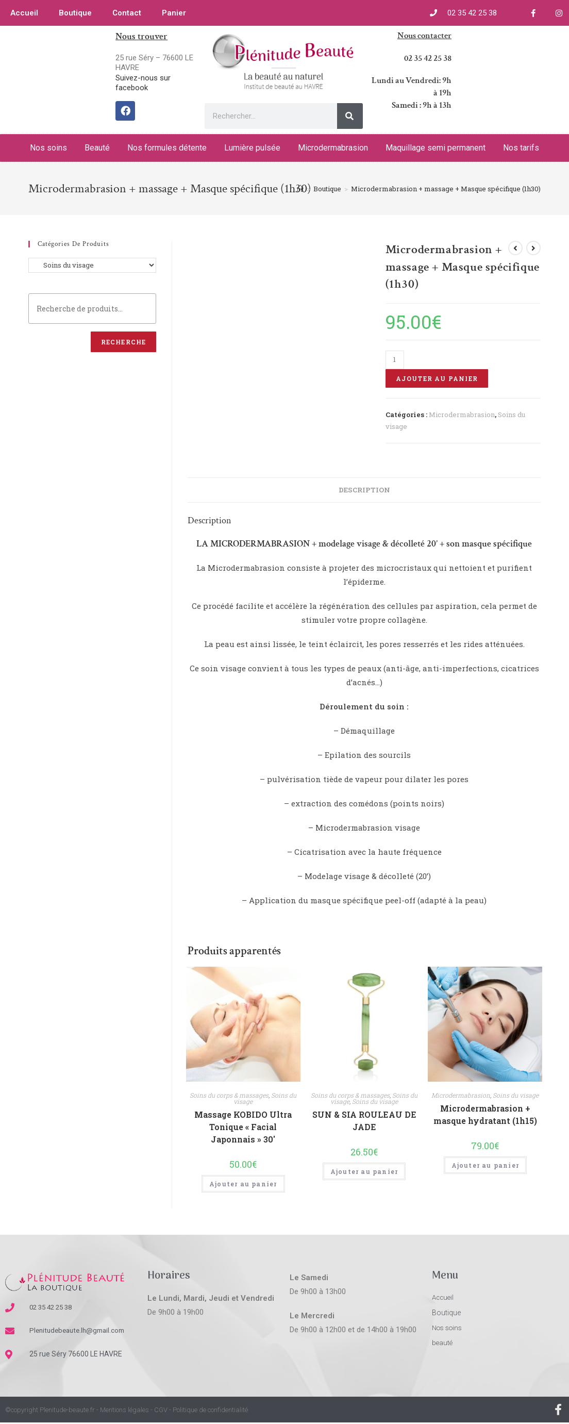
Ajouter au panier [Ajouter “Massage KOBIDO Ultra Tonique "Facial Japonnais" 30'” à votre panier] (243, 1184)
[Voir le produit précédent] (515, 248)
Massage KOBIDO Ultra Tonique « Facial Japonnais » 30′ (243, 1127)
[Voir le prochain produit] (533, 248)
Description (364, 489)
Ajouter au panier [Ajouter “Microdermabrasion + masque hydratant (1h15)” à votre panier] (485, 1165)
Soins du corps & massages (229, 1095)
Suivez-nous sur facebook (143, 83)
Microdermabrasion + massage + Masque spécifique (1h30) (446, 188)
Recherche (123, 342)
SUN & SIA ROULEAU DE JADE (364, 1120)
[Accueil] (300, 188)
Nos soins (48, 148)
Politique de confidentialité (210, 1411)
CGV (161, 1411)
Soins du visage (375, 1101)
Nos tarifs (521, 148)
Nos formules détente (167, 148)
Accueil (24, 13)
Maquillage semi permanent (436, 148)
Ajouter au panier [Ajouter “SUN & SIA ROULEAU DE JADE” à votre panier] (364, 1171)
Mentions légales (124, 1411)
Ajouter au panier (437, 378)
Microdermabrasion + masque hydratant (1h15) (485, 1114)
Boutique (75, 13)
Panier (174, 13)
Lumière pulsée (252, 148)
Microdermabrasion (333, 148)
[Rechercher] (350, 116)
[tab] (364, 490)
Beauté (97, 148)
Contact (126, 13)
